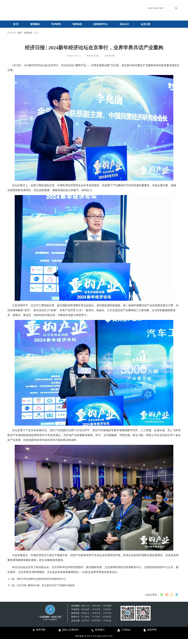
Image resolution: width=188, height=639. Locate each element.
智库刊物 (96, 606)
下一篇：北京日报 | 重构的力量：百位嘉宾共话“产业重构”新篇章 (40, 585)
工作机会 (123, 630)
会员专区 (85, 620)
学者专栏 (107, 609)
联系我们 (97, 630)
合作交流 (107, 613)
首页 (20, 33)
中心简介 (96, 617)
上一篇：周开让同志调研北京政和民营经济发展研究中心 (36, 579)
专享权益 (107, 620)
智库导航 (38, 630)
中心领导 (85, 617)
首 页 (16, 24)
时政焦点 (85, 613)
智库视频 (107, 606)
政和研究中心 (101, 24)
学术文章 (96, 609)
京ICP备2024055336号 (103, 636)
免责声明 (149, 630)
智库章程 (96, 620)
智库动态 (77, 24)
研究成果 (85, 609)
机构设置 (107, 617)
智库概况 (35, 24)
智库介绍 (85, 606)
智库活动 (96, 613)
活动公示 (124, 24)
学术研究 (56, 24)
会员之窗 (145, 24)
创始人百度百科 (68, 630)
